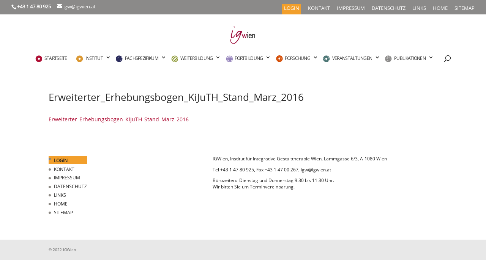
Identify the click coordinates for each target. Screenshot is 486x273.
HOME (440, 8)
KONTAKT (319, 8)
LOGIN (291, 8)
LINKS (419, 8)
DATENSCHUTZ (389, 8)
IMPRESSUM (351, 8)
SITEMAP (464, 8)
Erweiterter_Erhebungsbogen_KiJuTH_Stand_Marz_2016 (119, 119)
